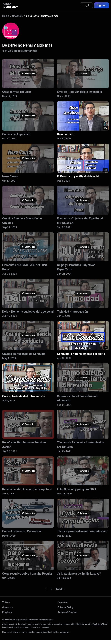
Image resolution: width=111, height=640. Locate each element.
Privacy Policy (65, 607)
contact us (64, 632)
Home (5, 15)
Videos (6, 602)
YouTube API (98, 624)
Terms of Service (67, 612)
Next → (61, 589)
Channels (17, 15)
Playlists (7, 612)
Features (63, 602)
